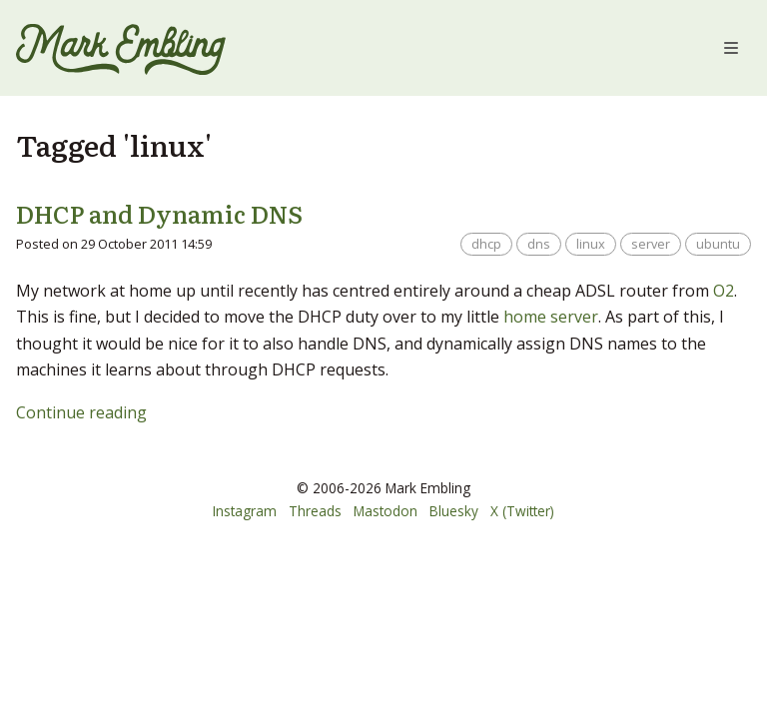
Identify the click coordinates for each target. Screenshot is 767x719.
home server (550, 317)
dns (538, 244)
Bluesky (453, 510)
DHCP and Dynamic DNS (159, 213)
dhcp (486, 244)
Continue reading (81, 412)
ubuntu (718, 244)
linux (590, 244)
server (650, 244)
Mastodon (385, 510)
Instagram (245, 510)
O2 (723, 291)
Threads (315, 510)
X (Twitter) (522, 510)
